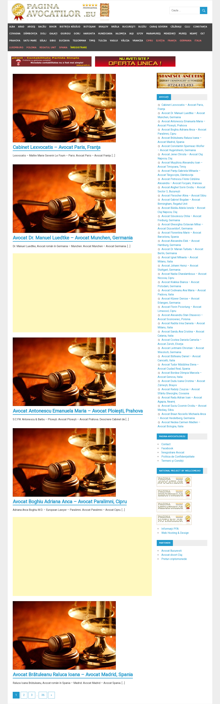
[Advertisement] (82, 293)
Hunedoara (105, 33)
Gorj (77, 33)
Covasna (14, 33)
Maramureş (153, 33)
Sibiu (53, 40)
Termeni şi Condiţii (172, 460)
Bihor (53, 26)
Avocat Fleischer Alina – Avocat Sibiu (184, 195)
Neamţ (193, 33)
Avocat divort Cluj (171, 554)
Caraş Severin (158, 26)
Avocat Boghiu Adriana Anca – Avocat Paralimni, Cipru (70, 502)
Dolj (43, 33)
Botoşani (90, 26)
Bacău (42, 26)
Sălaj (43, 40)
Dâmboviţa (30, 33)
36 (43, 695)
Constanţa (200, 26)
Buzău (142, 26)
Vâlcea (125, 40)
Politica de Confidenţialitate (178, 456)
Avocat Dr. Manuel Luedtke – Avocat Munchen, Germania (73, 238)
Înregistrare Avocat (172, 452)
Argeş (31, 26)
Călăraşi (176, 26)
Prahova (14, 40)
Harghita (89, 33)
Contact (165, 444)
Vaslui (114, 40)
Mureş (183, 33)
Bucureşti (128, 26)
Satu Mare (30, 40)
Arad (21, 26)
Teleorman (79, 40)
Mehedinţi (170, 33)
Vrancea (138, 40)
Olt (202, 33)
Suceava (64, 40)
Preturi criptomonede (174, 559)
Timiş (92, 40)
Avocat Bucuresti (171, 550)
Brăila (115, 26)
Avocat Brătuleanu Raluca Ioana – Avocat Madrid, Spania (73, 675)
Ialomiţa (121, 33)
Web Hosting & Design (175, 532)
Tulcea (102, 40)
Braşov (103, 26)
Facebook (167, 448)
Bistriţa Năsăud (70, 26)
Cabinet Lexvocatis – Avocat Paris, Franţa (57, 147)
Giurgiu (65, 33)
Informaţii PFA (170, 528)
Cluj (187, 26)
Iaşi (131, 33)
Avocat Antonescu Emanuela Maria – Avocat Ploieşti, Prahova (78, 411)
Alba (12, 26)
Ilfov (140, 33)
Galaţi (53, 33)
